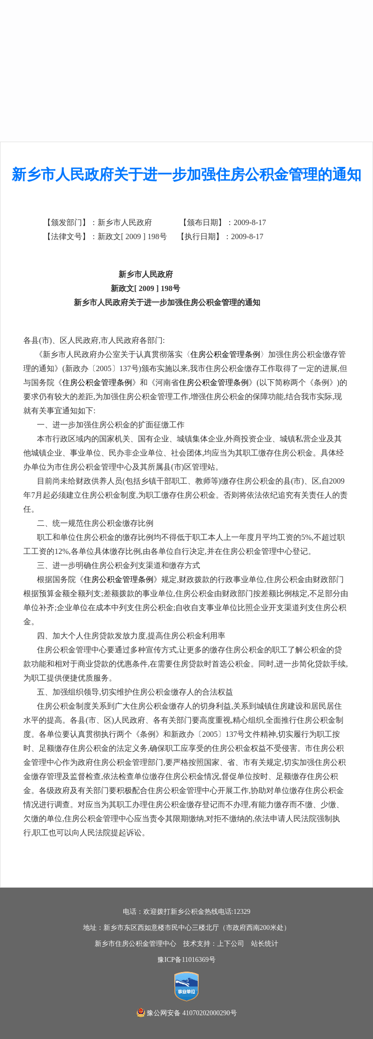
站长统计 (264, 943)
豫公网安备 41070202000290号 (192, 1013)
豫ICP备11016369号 (186, 959)
